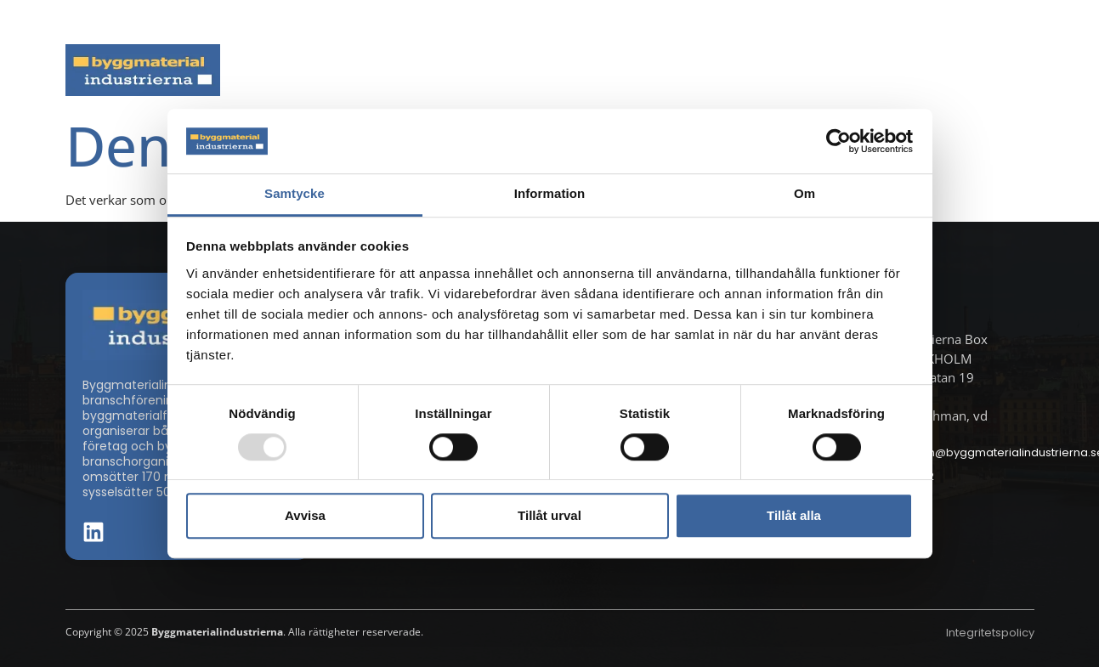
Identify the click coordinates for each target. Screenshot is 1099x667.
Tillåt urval (549, 515)
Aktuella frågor (453, 70)
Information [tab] (550, 194)
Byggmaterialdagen (609, 70)
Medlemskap (879, 70)
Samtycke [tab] (294, 194)
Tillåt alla (794, 515)
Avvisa (305, 515)
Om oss (997, 70)
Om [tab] (804, 194)
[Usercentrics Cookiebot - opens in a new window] (838, 141)
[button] (1029, 22)
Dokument (750, 70)
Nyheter (336, 70)
